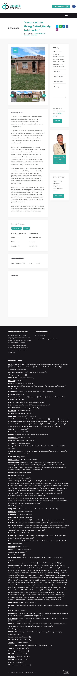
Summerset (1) (31, 530)
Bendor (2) (20, 558)
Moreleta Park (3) (39, 582)
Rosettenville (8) (13, 493)
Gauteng (34, 35)
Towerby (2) (39, 493)
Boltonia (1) (22, 509)
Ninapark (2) (24, 367)
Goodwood (12, 457)
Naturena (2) (63, 488)
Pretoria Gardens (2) (60, 585)
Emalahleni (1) (20, 662)
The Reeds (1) (25, 426)
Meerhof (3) (31, 467)
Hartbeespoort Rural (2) (16, 465)
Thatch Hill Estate (40, 33)
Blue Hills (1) (19, 523)
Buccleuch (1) (47, 624)
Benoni (10, 386)
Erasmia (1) (55, 570)
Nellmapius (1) (12, 585)
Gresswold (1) (38, 483)
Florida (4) (29, 613)
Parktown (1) (52, 491)
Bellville (11, 383)
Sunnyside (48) (43, 592)
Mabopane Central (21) (24, 520)
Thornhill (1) (12, 560)
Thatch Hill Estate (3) (49, 424)
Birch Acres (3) (24, 498)
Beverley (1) (19, 624)
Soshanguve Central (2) (26, 632)
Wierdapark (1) (55, 426)
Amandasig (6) (19, 364)
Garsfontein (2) (27, 573)
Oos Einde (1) (38, 618)
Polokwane (12, 558)
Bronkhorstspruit (14, 408)
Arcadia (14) (43, 563)
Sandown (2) (20, 394)
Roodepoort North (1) (27, 616)
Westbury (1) (12, 495)
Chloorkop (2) (55, 498)
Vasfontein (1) (44, 595)
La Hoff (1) (21, 506)
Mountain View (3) (51, 582)
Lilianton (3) (53, 397)
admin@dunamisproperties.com (45, 339)
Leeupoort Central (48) (24, 511)
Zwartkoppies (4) (56, 600)
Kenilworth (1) (14, 486)
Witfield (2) (23, 399)
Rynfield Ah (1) (12, 388)
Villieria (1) (53, 595)
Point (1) (34, 435)
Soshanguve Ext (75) (55, 632)
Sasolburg (12, 629)
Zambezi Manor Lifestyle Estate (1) (38, 600)
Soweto (11, 637)
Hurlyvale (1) (30, 440)
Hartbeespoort (13, 462)
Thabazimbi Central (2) (44, 645)
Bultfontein (12, 411)
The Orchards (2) (15, 595)
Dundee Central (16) (21, 432)
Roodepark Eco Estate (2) (23, 590)
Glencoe (11, 454)
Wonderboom (13, 665)
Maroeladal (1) (38, 605)
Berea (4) (18, 435)
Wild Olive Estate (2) (48, 391)
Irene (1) (34, 421)
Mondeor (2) (45, 488)
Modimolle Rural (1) (23, 533)
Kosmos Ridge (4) (14, 467)
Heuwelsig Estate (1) (17, 421)
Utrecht (11, 654)
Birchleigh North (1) (44, 498)
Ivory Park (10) (19, 528)
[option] (28, 68)
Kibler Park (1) (39, 486)
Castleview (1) (21, 451)
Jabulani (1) (27, 637)
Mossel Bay (12, 536)
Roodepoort (12, 613)
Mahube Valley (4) (48, 578)
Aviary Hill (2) (21, 541)
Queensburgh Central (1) (27, 602)
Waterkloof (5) (61, 595)
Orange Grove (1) (42, 491)
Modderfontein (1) (35, 488)
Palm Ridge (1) (33, 372)
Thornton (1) (32, 416)
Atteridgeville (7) (53, 563)
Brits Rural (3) (27, 405)
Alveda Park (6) (25, 481)
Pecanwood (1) (48, 467)
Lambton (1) (54, 451)
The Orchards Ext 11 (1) (55, 367)
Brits (9, 405)
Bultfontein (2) (35, 565)
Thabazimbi (12, 645)
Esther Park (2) (13, 501)
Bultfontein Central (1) (25, 411)
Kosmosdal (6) (42, 421)
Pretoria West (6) (26, 587)
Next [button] (44, 95)
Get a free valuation (62, 6)
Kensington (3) (24, 486)
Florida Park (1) (37, 613)
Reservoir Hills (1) (42, 435)
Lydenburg (12, 517)
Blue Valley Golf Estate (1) (25, 419)
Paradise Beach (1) (25, 478)
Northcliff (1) (48, 605)
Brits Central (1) (18, 405)
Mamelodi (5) (14, 580)
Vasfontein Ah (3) (25, 665)
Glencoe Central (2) (22, 454)
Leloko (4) (23, 467)
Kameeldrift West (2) (25, 575)
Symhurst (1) (63, 451)
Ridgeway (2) (61, 491)
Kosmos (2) (61, 465)
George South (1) (32, 446)
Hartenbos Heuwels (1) (24, 472)
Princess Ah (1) (15, 616)
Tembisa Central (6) (22, 643)
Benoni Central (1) (29, 386)
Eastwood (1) (14, 570)
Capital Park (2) (45, 565)
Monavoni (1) (12, 424)
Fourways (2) (56, 624)
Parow (10, 555)
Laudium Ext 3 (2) (53, 421)
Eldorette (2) (36, 364)
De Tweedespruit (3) (22, 429)
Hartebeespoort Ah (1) (31, 465)
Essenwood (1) (26, 435)
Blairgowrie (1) (21, 605)
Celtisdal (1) (38, 419)
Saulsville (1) (46, 590)
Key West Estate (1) (50, 465)
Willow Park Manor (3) (57, 597)
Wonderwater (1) (22, 629)
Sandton (11, 624)
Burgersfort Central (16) (26, 413)
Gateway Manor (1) (40, 462)
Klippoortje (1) (44, 397)
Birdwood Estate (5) (26, 462)
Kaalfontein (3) (29, 528)
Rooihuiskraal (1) (36, 424)
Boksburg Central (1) (23, 397)
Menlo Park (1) (43, 580)
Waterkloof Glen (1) (14, 597)
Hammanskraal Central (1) (29, 459)
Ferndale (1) (30, 605)
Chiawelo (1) (19, 637)
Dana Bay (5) (22, 536)
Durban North (13, 437)
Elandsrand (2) (37, 405)
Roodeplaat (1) (37, 590)
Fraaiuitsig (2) (40, 536)
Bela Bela (11, 380)
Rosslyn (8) (31, 367)
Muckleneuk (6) (62, 582)
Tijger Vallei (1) (26, 595)
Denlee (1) (30, 451)
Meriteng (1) (30, 618)
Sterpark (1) (59, 558)
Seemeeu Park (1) (28, 538)
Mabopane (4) (26, 578)
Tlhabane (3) (15, 621)
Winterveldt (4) (63, 520)
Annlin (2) (36, 563)
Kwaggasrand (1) (51, 575)
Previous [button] (12, 95)
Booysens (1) (25, 565)
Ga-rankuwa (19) (24, 443)
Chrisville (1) (21, 483)
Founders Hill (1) (21, 440)
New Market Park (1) (22, 372)
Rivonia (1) (30, 626)
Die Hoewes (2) (55, 419)
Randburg (11, 605)
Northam (11, 546)
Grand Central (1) (43, 525)
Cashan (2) (22, 618)
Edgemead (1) (22, 457)
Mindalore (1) (54, 509)
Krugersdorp (12, 509)
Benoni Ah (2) (18, 386)
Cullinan (11, 429)
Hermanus (12, 475)
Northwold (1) (56, 605)
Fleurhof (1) (21, 613)
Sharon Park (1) (18, 544)
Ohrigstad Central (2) (24, 549)
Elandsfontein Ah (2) (25, 570)
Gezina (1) (35, 573)
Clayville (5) (47, 523)
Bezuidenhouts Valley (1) (49, 481)
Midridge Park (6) (60, 528)
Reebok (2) (18, 538)
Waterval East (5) (25, 621)
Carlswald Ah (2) (37, 523)
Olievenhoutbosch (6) (24, 424)
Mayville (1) (35, 580)
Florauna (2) (17, 573)
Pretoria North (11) (14, 587)
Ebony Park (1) (55, 523)
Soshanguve (12, 632)
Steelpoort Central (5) (24, 640)
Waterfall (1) (41, 530)
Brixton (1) (14, 483)
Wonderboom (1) (21, 600)
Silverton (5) (24, 592)
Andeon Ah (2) (28, 563)
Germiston (12, 451)
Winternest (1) (24, 369)
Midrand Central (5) (48, 528)
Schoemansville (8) (59, 467)
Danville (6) (61, 565)
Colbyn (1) (53, 565)
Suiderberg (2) (33, 592)
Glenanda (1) (29, 483)
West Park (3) (45, 597)
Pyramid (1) (48, 587)
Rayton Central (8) (21, 610)
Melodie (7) (39, 467)
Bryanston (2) (38, 624)
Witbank (11, 662)
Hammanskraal (13, 459)
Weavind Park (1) (35, 597)
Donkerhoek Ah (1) (35, 568)
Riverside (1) (62, 541)
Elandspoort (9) (38, 570)
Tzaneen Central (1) (22, 648)
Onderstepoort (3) (24, 585)
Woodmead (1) (48, 626)
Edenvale (11, 440)
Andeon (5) (19, 563)
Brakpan (11, 402)
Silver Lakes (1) (15, 592)
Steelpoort (12, 640)
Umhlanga (12, 651)
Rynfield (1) (62, 386)
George (11, 446)
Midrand (11, 523)
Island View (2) (50, 536)
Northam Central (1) (22, 546)
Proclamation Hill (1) (38, 587)
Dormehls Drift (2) (20, 446)
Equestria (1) (47, 570)
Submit (57, 121)
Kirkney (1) (43, 575)
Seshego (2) (52, 558)
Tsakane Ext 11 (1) (40, 402)
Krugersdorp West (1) (33, 509)
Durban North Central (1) (27, 437)
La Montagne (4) (63, 575)
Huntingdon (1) (20, 402)
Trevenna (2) (35, 595)
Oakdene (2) (12, 491)
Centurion (27, 35)
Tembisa (11, 643)
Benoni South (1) (40, 386)
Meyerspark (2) (53, 580)
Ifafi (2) (41, 465)
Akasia (10, 364)
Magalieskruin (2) (36, 578)
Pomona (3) (14, 503)
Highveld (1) (28, 421)
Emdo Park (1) (29, 558)
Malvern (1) (16, 488)
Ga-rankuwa (12, 443)
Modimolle (12, 533)
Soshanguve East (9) (41, 632)
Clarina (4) (28, 364)
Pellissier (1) (37, 391)
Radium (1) (19, 380)
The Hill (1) (32, 493)
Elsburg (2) (37, 451)
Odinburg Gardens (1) (50, 520)
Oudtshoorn (12, 552)
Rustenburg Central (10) (50, 618)
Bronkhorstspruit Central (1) (31, 408)
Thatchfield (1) (61, 424)
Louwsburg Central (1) (25, 514)
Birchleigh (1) (34, 498)
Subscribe (58, 196)
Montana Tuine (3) (14, 582)
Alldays (11, 375)
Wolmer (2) (12, 600)
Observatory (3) (23, 416)
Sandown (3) (38, 626)
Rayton (10, 610)
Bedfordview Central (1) (26, 378)
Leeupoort (12, 511)
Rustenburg (12, 618)
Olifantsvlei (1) (32, 491)
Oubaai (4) (11, 448)
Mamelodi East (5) (25, 580)
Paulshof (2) (23, 626)
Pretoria (11, 563)
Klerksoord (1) (15, 367)
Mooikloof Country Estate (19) (55, 446)
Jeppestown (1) (48, 483)
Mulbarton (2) (54, 488)
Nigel (10, 544)
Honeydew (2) (46, 613)
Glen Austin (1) (21, 525)
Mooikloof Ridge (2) (27, 582)
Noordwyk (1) (12, 530)
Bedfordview (12, 378)
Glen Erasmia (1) (23, 501)
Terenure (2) (23, 503)
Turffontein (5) (58, 493)
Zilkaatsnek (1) (37, 470)
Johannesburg (13, 481)
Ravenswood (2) (13, 399)
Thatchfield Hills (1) (14, 426)
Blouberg (11, 394)
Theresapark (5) (13, 369)
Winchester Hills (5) (23, 495)
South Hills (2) (23, 493)
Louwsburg (12, 514)
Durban (11, 435)
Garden (26, 228)
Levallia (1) (41, 446)
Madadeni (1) (39, 541)
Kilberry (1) (36, 575)
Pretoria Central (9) (46, 585)
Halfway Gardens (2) (56, 525)
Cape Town (12, 416)
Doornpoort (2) (46, 568)
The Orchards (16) (41, 367)
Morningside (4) (13, 626)
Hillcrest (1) (50, 573)
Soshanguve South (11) (15, 634)
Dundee (11, 432)
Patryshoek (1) (35, 585)
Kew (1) (31, 486)
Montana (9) (63, 580)
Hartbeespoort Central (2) (55, 462)
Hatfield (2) (43, 573)
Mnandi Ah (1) (63, 421)
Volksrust (11, 656)
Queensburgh (13, 602)
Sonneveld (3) (30, 402)
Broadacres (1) (28, 624)
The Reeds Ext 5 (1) (36, 426)
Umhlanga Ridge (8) (23, 651)
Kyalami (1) (37, 528)
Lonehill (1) (63, 624)
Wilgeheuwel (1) (39, 616)
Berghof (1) (20, 475)
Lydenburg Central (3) (24, 517)
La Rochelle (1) (57, 486)
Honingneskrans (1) (60, 573)
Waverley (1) (25, 597)
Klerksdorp (12, 506)
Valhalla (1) (46, 426)
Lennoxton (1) (30, 541)
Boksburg (11, 397)
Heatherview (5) (46, 364)
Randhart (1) (43, 372)
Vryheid (11, 659)
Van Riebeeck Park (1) (34, 503)
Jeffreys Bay (12, 478)
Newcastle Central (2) (51, 541)
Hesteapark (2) (57, 364)
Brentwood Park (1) (52, 386)
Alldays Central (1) (21, 375)
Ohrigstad (11, 549)
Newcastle (12, 541)
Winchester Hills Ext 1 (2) (37, 495)
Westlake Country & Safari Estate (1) (20, 470)
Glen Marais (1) (33, 501)
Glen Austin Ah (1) (32, 525)
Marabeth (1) (45, 509)
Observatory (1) (22, 491)
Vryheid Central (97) (21, 659)
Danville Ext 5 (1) (13, 568)
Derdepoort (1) (24, 568)
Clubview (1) (46, 419)
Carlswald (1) (27, 523)
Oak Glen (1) (29, 383)
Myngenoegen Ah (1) (40, 558)
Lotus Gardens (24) (14, 578)
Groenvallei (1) (19, 383)
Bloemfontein (13, 391)
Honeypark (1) (56, 613)
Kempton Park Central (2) (47, 501)
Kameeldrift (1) (13, 575)
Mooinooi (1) (46, 405)
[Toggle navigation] (66, 15)
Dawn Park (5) (34, 397)
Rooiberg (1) (33, 645)
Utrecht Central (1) (21, 654)
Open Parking (16, 228)
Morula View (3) (38, 520)
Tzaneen (11, 648)
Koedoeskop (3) (23, 645)
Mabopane (12, 520)
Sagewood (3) (21, 530)
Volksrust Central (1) (23, 656)
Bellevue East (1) (35, 481)
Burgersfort (12, 413)
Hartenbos (12, 472)
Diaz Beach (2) (31, 536)
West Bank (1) (22, 552)
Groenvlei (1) (30, 391)
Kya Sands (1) (47, 486)
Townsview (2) (48, 493)
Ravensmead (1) (19, 555)
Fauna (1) (22, 391)
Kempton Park (13, 498)
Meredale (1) (25, 488)
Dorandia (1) (55, 568)
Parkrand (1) (61, 397)
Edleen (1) (63, 498)
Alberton (11, 372)
